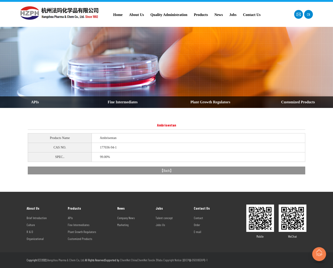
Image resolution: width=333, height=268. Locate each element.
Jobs (233, 15)
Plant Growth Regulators (210, 102)
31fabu (159, 260)
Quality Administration (169, 15)
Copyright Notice (172, 260)
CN (308, 14)
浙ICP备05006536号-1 (194, 260)
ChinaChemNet (139, 260)
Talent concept (164, 218)
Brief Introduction (37, 218)
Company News (126, 218)
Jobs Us (160, 225)
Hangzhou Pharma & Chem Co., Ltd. (66, 260)
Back (166, 170)
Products (201, 15)
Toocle (151, 260)
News (218, 15)
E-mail (197, 232)
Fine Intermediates (123, 102)
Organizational (35, 239)
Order (197, 225)
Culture (31, 225)
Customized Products (298, 102)
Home (118, 15)
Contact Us (252, 15)
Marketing (123, 225)
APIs (35, 102)
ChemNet (125, 260)
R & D (30, 232)
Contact (198, 218)
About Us (136, 15)
